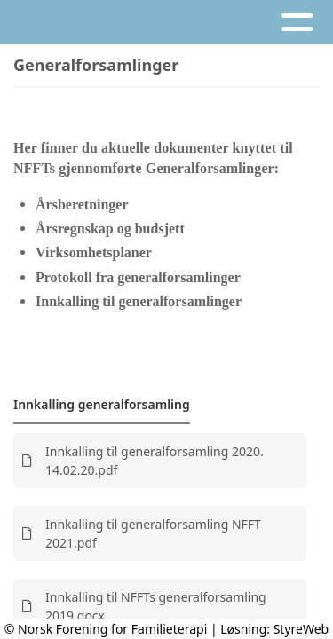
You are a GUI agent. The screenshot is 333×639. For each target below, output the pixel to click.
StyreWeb (301, 628)
